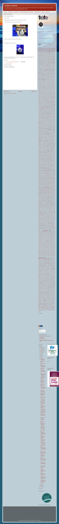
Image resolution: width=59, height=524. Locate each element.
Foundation (43, 129)
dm (52, 104)
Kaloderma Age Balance (45, 161)
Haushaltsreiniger (53, 151)
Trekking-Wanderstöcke (52, 292)
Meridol (45, 194)
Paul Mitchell (46, 221)
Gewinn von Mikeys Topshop (43, 445)
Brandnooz (49, 73)
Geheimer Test (41, 137)
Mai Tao (39, 178)
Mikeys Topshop (43, 195)
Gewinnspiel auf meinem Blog (42, 359)
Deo (42, 103)
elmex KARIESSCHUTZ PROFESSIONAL (43, 118)
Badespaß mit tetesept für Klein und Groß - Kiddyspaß (43, 437)
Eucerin (51, 121)
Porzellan (39, 228)
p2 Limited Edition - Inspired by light (44, 215)
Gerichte (53, 139)
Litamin (39, 176)
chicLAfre (39, 97)
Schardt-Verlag (48, 262)
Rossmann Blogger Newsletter (44, 258)
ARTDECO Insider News (42, 57)
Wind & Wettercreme (51, 304)
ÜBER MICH (10, 11)
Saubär (48, 261)
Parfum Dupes (48, 220)
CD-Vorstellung (52, 95)
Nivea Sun (43, 208)
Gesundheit (49, 142)
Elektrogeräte (40, 116)
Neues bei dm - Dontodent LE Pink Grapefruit (42, 391)
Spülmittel (54, 281)
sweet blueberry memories (45, 286)
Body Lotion (45, 71)
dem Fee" (44, 102)
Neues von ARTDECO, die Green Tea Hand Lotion (43, 474)
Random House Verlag (46, 234)
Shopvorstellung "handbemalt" (50, 270)
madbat (47, 177)
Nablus (53, 200)
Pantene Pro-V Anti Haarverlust (50, 219)
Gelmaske (49, 137)
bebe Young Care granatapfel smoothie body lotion (42, 394)
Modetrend (44, 198)
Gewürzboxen (44, 144)
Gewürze (48, 144)
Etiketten (53, 120)
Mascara (43, 183)
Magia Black (52, 177)
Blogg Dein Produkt (43, 69)
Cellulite (43, 96)
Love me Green (47, 176)
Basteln (43, 62)
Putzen (48, 232)
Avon (54, 58)
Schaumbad (52, 262)
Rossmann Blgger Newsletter (50, 257)
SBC (38, 262)
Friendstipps (44, 131)
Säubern (51, 261)
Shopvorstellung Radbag (47, 272)
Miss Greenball (50, 196)
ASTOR (47, 57)
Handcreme (47, 150)
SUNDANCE (43, 284)
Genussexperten (40, 139)
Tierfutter (53, 290)
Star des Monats (46, 282)
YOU (49, 307)
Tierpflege (39, 291)
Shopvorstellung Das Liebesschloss (42, 271)
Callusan (47, 93)
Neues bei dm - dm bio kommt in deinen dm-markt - (43, 415)
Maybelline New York (48, 186)
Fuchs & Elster (41, 132)
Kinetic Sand (48, 164)
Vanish (52, 295)
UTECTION (47, 295)
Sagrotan (44, 260)
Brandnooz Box (44, 74)
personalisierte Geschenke (50, 222)
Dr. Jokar (41, 111)
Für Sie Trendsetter (46, 132)
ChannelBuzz (52, 96)
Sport (54, 280)
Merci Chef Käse (41, 194)
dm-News (51, 107)
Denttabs (39, 103)
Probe (46, 229)
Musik (39, 199)
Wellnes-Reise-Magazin (51, 303)
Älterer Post (33, 91)
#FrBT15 (39, 50)
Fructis (51, 131)
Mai (40, 356)
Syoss (54, 286)
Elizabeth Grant (45, 116)
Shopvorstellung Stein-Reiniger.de (44, 269)
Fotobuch (50, 128)
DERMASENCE (52, 103)
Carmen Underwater (41, 94)
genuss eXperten (45, 138)
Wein (50, 302)
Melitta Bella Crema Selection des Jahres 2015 (47, 189)
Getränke (44, 143)
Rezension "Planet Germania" (47, 246)
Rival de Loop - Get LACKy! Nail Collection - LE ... (43, 440)
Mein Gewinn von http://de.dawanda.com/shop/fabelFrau (43, 448)
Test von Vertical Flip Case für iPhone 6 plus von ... (43, 371)
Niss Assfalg (44, 204)
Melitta (39, 189)
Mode (53, 197)
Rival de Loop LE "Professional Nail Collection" (46, 254)
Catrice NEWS (47, 95)
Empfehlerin (47, 119)
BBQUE (53, 62)
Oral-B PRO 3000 (52, 211)
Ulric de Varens (43, 295)
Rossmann (40, 257)
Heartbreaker (50, 152)
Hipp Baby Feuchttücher (48, 153)
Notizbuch (44, 209)
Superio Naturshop (52, 284)
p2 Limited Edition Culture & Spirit (50, 217)
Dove (43, 110)
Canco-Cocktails (42, 429)
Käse (43, 162)
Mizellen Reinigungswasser (47, 197)
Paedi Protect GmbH (52, 218)
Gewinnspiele (16, 11)
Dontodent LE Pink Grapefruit (47, 109)
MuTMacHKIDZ (46, 199)
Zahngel (39, 308)
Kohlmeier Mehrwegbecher (50, 166)
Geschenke (39, 140)
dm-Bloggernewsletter (41, 106)
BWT (44, 93)
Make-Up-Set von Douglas (42, 421)
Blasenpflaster (40, 68)
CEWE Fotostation (47, 96)
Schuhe (49, 264)
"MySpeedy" (50, 48)
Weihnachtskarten (47, 302)
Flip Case (50, 126)
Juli (40, 354)
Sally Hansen (48, 260)
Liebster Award (53, 172)
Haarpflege (52, 148)
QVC (48, 233)
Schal (45, 262)
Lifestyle (46, 173)
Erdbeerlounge (42, 120)
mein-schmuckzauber (41, 188)
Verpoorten (39, 297)
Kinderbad (39, 163)
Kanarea (50, 161)
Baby (40, 59)
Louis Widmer (42, 176)
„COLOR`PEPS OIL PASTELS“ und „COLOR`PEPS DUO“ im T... (43, 481)
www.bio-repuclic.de (52, 306)
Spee (51, 279)
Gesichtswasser (40, 142)
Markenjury (47, 182)
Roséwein (52, 256)
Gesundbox (45, 142)
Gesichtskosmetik (40, 141)
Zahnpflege (47, 308)
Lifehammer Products (41, 173)
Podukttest (52, 227)
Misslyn (54, 196)
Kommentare (41, 331)
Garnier (46, 133)
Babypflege (39, 60)
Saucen (53, 261)
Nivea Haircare (45, 206)
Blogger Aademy (48, 69)
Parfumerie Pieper (40, 221)
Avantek (43, 58)
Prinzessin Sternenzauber (41, 229)
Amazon (39, 54)
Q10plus (54, 232)
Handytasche (44, 151)
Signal (42, 275)
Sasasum (45, 261)
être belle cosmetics (45, 121)
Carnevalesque (46, 94)
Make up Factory (50, 178)
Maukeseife (40, 184)
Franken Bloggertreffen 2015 (49, 129)
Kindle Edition (44, 164)
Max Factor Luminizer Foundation (51, 184)
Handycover (52, 150)
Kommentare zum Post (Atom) (11, 93)
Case (50, 94)
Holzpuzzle (48, 154)
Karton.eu (40, 162)
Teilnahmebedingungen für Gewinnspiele (26, 11)
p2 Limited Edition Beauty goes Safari (46, 216)
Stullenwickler (44, 283)
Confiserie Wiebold (51, 98)
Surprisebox (48, 285)
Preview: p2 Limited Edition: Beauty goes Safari (43, 453)
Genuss (39, 138)
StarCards (54, 282)
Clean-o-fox (52, 97)
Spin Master (48, 280)
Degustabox (49, 101)
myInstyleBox (47, 200)
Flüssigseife (43, 127)
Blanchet (53, 67)
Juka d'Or (39, 160)
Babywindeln (53, 60)
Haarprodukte (40, 149)
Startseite (5, 11)
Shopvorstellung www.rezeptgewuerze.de (43, 274)
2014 (40, 488)
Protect (45, 232)
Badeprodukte (49, 61)
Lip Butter (50, 174)
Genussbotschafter (51, 138)
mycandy (53, 199)
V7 (49, 295)
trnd (46, 294)
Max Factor (44, 184)
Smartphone (52, 275)
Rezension (47, 240)
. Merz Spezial (40, 48)
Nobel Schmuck (49, 208)
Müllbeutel (48, 198)
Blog (50, 68)
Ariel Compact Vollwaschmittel (47, 56)
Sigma (39, 275)
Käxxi (45, 162)
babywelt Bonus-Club (48, 60)
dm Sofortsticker (53, 105)
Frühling (54, 131)
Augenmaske (50, 57)
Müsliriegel (42, 199)
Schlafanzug (39, 263)
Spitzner (52, 280)
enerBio (53, 119)
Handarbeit (43, 150)
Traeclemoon (42, 292)
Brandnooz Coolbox (51, 74)
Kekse (48, 162)
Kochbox (43, 166)
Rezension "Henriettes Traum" (48, 243)
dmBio (54, 107)
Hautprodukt (45, 152)
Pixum (49, 227)
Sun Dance (52, 283)
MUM (53, 198)
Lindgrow (43, 174)
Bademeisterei (44, 61)
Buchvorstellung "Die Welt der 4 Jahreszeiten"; (44, 84)
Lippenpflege (43, 175)
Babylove (53, 59)
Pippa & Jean (46, 227)
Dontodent (40, 109)
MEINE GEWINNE (47, 188)
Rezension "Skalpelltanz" (46, 247)
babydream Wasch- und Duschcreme (46, 59)
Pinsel (42, 227)
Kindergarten (43, 163)
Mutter (50, 199)
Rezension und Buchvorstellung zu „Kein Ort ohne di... (43, 459)
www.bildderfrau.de (45, 306)
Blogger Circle (53, 69)
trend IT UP (40, 293)
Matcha (54, 183)
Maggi (49, 177)
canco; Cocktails (53, 93)
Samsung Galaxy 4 (40, 261)
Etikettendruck (40, 121)
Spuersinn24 (50, 281)
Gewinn (48, 143)
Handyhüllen (40, 151)
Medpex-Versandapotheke (45, 187)
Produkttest (45, 230)
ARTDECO (53, 56)
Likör (51, 173)
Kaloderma (39, 161)
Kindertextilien (40, 164)
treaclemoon (46, 292)
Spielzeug (44, 280)
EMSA (50, 119)
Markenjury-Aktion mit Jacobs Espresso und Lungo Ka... (42, 424)
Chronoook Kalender (48, 97)
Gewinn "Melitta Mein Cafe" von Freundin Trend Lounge (42, 403)
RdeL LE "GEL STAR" (44, 236)
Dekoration (40, 102)
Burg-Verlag (50, 92)
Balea (39, 62)
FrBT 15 (39, 130)
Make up (46, 178)
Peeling (53, 221)
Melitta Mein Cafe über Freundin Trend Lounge (42, 428)
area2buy (39, 56)
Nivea (48, 204)
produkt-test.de (41, 337)
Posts (40, 330)
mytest (50, 200)
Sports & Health (41, 281)
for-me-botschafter (45, 128)
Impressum (47, 11)
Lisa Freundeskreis (52, 175)
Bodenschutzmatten (40, 71)
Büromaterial (40, 93)
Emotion (43, 119)
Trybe (39, 295)
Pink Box (50, 225)
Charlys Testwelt (10, 6)
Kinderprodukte (52, 163)
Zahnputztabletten (52, 308)
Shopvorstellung (52, 268)
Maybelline (43, 186)
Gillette (54, 144)
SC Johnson (42, 262)
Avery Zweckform (50, 58)
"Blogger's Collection (45, 48)
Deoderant (45, 103)
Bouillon (48, 72)
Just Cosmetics (44, 160)
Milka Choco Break (48, 195)
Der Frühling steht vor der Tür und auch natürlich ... (43, 443)
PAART (48, 218)
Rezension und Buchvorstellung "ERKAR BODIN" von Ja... (43, 433)
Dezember (41, 347)
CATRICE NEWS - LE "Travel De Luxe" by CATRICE (42, 377)
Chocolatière (43, 97)
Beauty (43, 63)
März (41, 484)
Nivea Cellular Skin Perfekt (50, 205)
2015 (40, 346)
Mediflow (53, 186)
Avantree (46, 58)
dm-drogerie (47, 106)
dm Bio (39, 105)
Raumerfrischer (40, 235)
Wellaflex (47, 303)
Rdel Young (49, 236)
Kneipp (46, 165)
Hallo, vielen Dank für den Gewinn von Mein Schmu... (42, 466)
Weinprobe (53, 302)
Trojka (53, 294)
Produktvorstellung (44, 231)
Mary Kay (39, 183)
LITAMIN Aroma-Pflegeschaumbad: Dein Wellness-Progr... (43, 477)
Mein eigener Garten (52, 187)
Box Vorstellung (52, 72)
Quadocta (40, 233)
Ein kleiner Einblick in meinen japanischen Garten (42, 418)
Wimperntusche (46, 304)
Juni (41, 355)
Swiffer (49, 286)
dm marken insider (47, 105)
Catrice (43, 95)
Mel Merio (53, 188)
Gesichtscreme (52, 140)
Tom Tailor (47, 291)
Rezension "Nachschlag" (48, 245)
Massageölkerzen (50, 183)
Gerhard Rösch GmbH (47, 139)
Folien (46, 127)
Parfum (43, 220)
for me (53, 127)
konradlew (32, 520)
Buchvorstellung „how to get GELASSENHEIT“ (48, 86)
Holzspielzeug (52, 154)
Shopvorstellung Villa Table (50, 273)
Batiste (46, 62)
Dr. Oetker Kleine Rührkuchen (50, 111)
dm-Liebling (51, 106)
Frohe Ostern (42, 457)
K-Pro (48, 160)
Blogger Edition (41, 70)
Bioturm (43, 67)
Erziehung (46, 120)
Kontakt (43, 11)
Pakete (40, 219)
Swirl (52, 286)
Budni (47, 92)
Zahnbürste (52, 307)
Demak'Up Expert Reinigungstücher (50, 102)
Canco (49, 93)
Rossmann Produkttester (47, 259)
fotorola (40, 129)
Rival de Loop (40, 252)
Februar (41, 485)
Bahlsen (53, 61)
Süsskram (39, 286)
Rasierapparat (52, 234)
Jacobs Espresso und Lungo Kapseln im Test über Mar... (42, 406)
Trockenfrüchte (50, 294)
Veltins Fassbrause (48, 296)
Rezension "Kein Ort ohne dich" (50, 244)
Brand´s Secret (44, 73)
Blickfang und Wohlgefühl (46, 68)
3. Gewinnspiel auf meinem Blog (42, 400)
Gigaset (51, 144)
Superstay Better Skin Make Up (42, 285)
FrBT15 (43, 130)
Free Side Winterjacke (48, 130)
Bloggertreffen (46, 70)
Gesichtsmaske (47, 141)
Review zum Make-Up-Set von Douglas (43, 385)
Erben (39, 120)
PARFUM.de (52, 220)
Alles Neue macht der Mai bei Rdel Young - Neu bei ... (42, 388)
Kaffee (50, 160)
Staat (43, 282)
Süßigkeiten (52, 285)
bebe (53, 63)
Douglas (53, 109)
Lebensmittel (45, 170)
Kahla (53, 160)
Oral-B (48, 211)
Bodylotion (50, 71)
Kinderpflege (47, 163)
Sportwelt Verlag (46, 281)
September (42, 351)
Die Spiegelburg (49, 104)
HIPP (43, 153)
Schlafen (43, 263)
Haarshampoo (45, 149)
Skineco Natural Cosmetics (47, 275)
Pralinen (43, 228)
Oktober (41, 350)
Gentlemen (53, 137)
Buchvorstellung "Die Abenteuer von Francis (43, 81)
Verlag (53, 296)
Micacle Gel (49, 194)
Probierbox (50, 229)
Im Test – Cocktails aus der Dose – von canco (42, 398)
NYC (49, 209)
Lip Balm (46, 174)
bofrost (45, 72)
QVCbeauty (39, 234)
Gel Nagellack (45, 137)
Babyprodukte (43, 60)
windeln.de (39, 305)
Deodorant (48, 103)
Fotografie (54, 128)
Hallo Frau (49, 149)
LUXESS (44, 177)
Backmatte (40, 61)
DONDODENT (53, 108)
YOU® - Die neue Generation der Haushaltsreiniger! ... (43, 463)
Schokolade (50, 263)
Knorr (48, 165)
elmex (53, 117)
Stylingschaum (48, 283)
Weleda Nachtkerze (41, 303)
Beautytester (50, 63)
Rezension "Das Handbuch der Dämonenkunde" (44, 242)
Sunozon (47, 284)
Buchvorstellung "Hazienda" (47, 85)
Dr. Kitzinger (44, 111)
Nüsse (47, 209)
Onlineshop (49, 210)
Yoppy (46, 307)
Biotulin (39, 67)
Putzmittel (51, 232)
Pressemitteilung (52, 228)
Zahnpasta (43, 308)
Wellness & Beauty (40, 304)
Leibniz (39, 171)
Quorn (45, 233)
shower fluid (52, 274)
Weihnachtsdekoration (41, 302)
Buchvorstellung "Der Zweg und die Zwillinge (48, 80)
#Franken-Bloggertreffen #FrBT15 (49, 49)
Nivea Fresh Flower (40, 206)
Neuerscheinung (40, 204)
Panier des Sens (44, 219)
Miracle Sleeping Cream (44, 196)
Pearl (50, 221)
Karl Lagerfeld (53, 161)
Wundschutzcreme (51, 305)
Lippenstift (47, 175)
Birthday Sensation (47, 67)
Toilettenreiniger (43, 291)
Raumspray (44, 235)
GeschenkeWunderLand (46, 140)
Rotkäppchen (40, 260)
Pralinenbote (47, 228)
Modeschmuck (40, 198)
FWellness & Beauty (51, 132)
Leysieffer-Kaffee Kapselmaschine (46, 172)
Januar (41, 486)
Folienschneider (49, 127)
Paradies (39, 220)
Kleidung (40, 165)
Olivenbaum (44, 210)
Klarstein (54, 164)
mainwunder (42, 178)
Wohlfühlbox (45, 305)
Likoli (49, 173)
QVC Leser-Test (52, 233)
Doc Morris (40, 108)
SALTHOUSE (52, 260)
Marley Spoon (52, 182)
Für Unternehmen (37, 11)
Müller (51, 198)
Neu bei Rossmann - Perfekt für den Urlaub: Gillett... (43, 412)
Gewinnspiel (52, 143)
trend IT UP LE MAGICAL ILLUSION (47, 293)
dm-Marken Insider (44, 107)
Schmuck (46, 263)
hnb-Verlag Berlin (44, 154)
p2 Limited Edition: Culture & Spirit (42, 409)
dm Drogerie (42, 105)
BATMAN (49, 62)
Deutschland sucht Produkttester (42, 104)
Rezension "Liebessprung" (41, 245)
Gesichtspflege (52, 141)
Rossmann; (53, 259)
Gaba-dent (39, 133)
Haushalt (48, 151)
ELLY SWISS (50, 117)
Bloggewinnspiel (52, 70)
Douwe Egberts (40, 110)
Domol (50, 108)
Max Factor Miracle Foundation (43, 185)
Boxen (39, 73)
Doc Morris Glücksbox (45, 108)
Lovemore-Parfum (52, 176)
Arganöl (42, 56)
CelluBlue (39, 96)
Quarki (43, 233)
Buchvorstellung (41, 78)
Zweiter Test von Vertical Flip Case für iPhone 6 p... (43, 366)
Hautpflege (40, 152)
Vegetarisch (43, 296)
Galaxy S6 (43, 133)
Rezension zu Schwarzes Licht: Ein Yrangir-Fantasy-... (43, 381)
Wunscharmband (40, 306)
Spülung (40, 282)
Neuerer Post (6, 91)
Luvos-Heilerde (40, 177)
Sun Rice (39, 284)
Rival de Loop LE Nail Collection (49, 255)
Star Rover (50, 282)
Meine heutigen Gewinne (42, 368)
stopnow (40, 283)
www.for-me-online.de (41, 307)
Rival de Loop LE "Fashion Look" (44, 253)
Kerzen (51, 162)
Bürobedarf (53, 92)
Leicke (42, 171)
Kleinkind (43, 165)
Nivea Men (46, 207)
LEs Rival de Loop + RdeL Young (48, 171)
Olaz (52, 209)
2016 (40, 345)
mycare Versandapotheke (41, 200)
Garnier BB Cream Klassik (52, 133)
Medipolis (39, 187)
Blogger (39, 520)
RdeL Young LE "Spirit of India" (47, 237)
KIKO (53, 162)
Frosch (48, 131)
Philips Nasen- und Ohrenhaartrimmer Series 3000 (43, 375)
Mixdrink (40, 197)
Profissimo (50, 231)
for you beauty (40, 128)
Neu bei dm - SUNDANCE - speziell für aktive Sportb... (43, 470)
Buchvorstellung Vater (43, 92)
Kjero (51, 164)
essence (50, 120)
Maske (46, 183)
